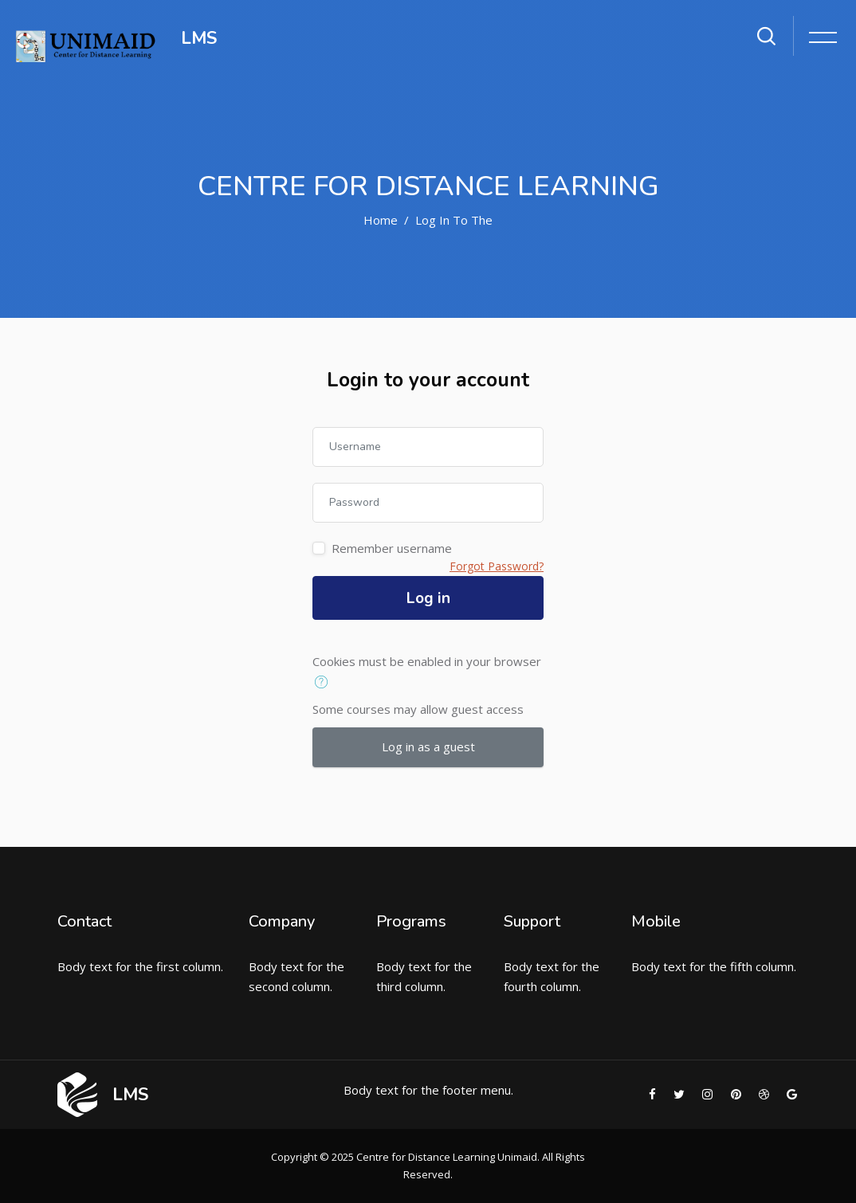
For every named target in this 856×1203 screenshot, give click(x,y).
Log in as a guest (428, 746)
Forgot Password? (497, 566)
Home (380, 220)
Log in (428, 598)
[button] (324, 682)
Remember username (392, 548)
